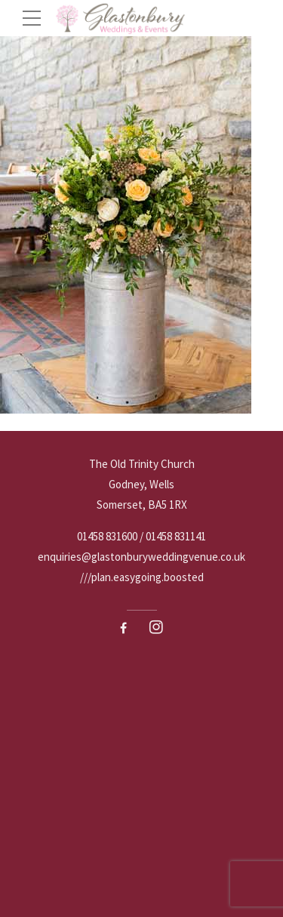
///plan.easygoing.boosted (142, 577)
